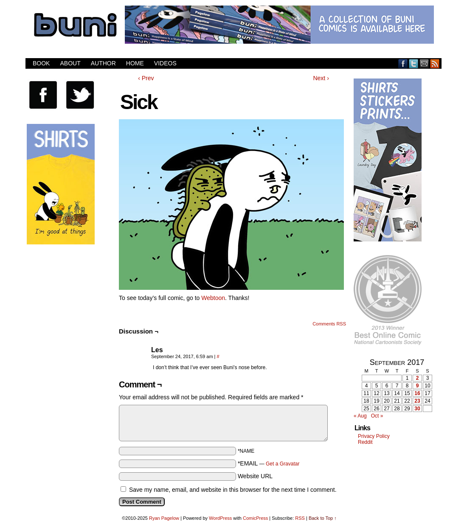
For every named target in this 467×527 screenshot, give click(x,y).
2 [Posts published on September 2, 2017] (417, 378)
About (70, 63)
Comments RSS (329, 323)
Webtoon (213, 297)
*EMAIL (269, 463)
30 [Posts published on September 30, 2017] (417, 409)
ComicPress (255, 518)
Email (424, 63)
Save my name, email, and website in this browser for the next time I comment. (233, 489)
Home (135, 63)
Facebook (403, 63)
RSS (435, 63)
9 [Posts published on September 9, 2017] (417, 386)
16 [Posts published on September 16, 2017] (417, 393)
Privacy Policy (374, 436)
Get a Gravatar (282, 464)
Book (41, 63)
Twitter (413, 63)
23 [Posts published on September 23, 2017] (417, 401)
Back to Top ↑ (323, 518)
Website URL (255, 476)
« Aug (360, 416)
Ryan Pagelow (164, 518)
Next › (321, 78)
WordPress (220, 518)
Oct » (377, 416)
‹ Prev (146, 78)
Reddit (365, 442)
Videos (165, 63)
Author (103, 63)
